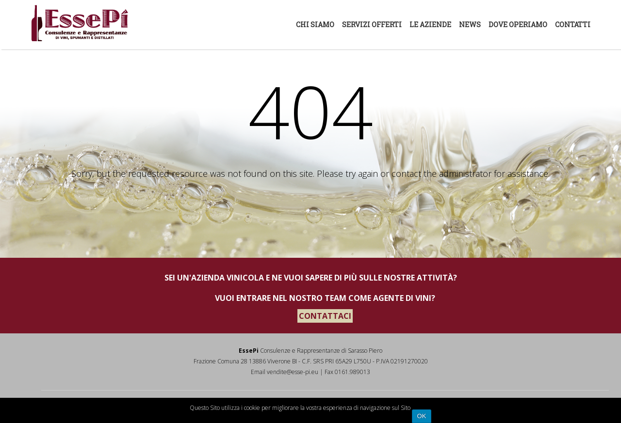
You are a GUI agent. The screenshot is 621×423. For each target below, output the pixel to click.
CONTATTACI (325, 316)
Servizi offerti (372, 24)
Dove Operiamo (518, 24)
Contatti (572, 24)
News (470, 24)
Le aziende (430, 24)
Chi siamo (315, 24)
